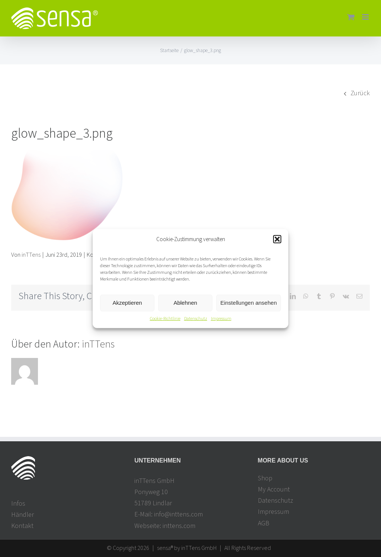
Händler (22, 514)
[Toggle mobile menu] (366, 17)
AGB (263, 523)
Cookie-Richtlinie (165, 319)
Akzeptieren (127, 303)
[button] (277, 239)
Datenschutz (195, 319)
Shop (265, 478)
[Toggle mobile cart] (351, 17)
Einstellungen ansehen (248, 303)
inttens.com (179, 526)
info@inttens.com (178, 514)
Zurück (360, 93)
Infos (18, 503)
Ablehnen (185, 303)
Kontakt (22, 526)
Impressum (221, 319)
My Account (274, 489)
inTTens (31, 255)
